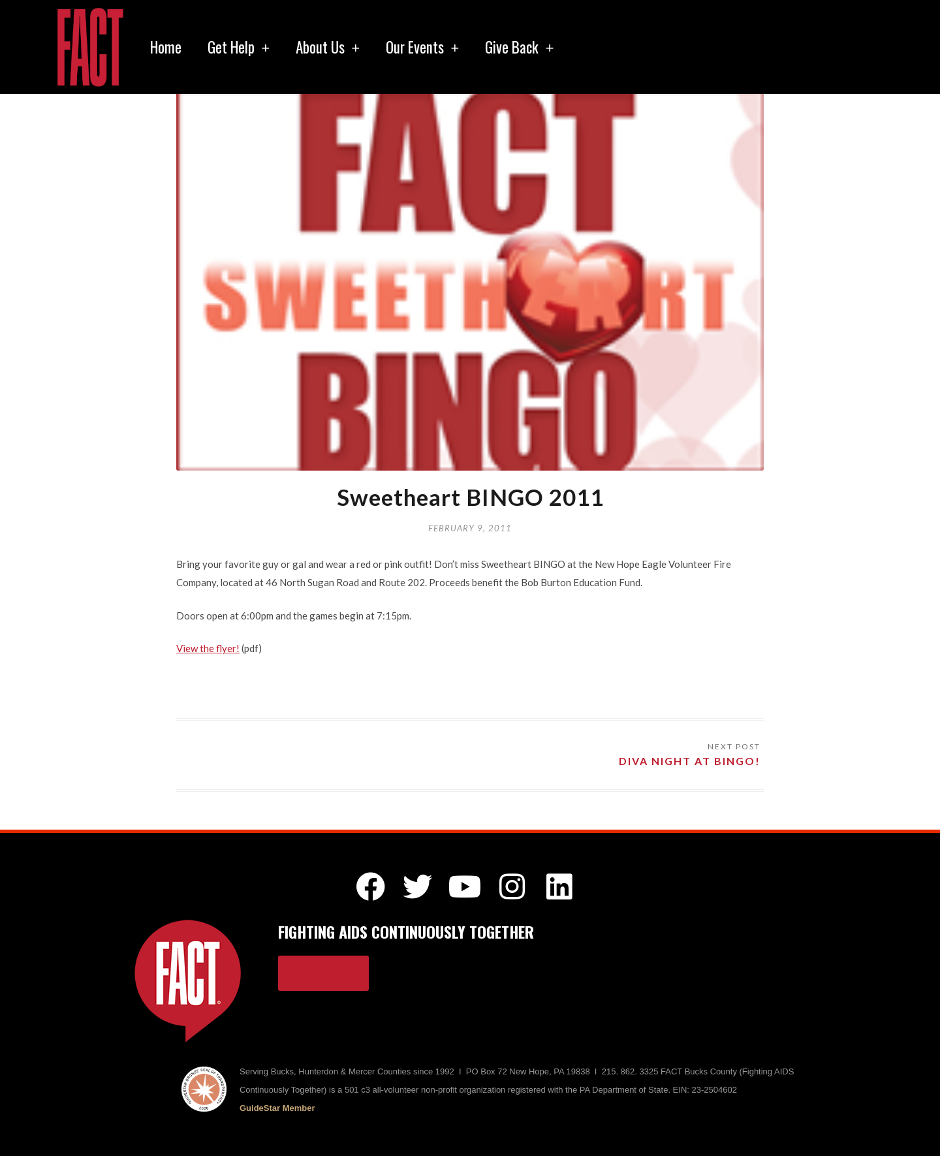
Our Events (422, 47)
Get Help (239, 47)
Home (165, 47)
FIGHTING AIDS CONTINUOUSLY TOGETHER (406, 931)
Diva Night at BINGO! (689, 761)
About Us (328, 47)
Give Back (519, 47)
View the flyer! (208, 648)
